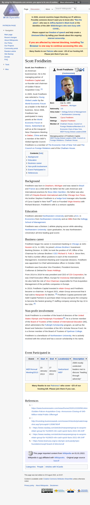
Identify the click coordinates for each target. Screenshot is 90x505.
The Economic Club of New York (62, 145)
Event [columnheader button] (31, 359)
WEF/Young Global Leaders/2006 (73, 132)
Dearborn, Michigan (53, 186)
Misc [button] (7, 69)
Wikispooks (59, 457)
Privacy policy (29, 485)
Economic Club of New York (71, 129)
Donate (7, 57)
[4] (34, 304)
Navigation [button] (9, 30)
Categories (31, 467)
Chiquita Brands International (45, 195)
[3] (56, 294)
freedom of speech (57, 32)
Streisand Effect (38, 35)
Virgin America (74, 201)
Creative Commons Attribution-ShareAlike (58, 479)
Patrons (50, 51)
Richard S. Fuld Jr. (66, 253)
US (62, 109)
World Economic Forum (35, 103)
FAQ (6, 59)
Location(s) (63, 359)
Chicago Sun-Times (76, 195)
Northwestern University (71, 114)
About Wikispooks (11, 40)
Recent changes (10, 37)
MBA (70, 219)
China (36, 135)
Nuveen (28, 247)
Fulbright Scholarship (54, 325)
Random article (10, 51)
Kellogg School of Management (74, 112)
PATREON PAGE (9, 25)
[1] (41, 89)
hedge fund (61, 198)
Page (26, 9)
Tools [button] (7, 65)
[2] (51, 201)
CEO (55, 253)
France (32, 189)
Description (78, 359)
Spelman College (74, 331)
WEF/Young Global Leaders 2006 (63, 138)
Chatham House (66, 124)
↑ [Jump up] (32, 405)
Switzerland (37, 126)
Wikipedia (67, 453)
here (56, 461)
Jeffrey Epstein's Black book (62, 23)
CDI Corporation (76, 274)
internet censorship (56, 38)
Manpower (40, 295)
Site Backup (8, 54)
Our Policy (8, 43)
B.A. (77, 216)
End (52, 359)
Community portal (11, 48)
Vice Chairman (52, 281)
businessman (68, 73)
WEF (60, 372)
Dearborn (64, 105)
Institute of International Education (67, 322)
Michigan (72, 105)
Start (43, 359)
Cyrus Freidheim (67, 117)
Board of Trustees (38, 322)
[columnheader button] (43, 359)
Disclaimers (54, 485)
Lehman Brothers (62, 247)
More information (67, 2)
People (40, 467)
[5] (64, 318)
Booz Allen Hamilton (57, 192)
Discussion (35, 9)
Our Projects (9, 46)
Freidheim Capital (33, 80)
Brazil (81, 186)
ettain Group (64, 288)
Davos (28, 126)
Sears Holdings (54, 270)
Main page (8, 35)
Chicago (75, 244)
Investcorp (64, 278)
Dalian (30, 135)
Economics (30, 219)
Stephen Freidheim (68, 121)
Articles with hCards (54, 467)
